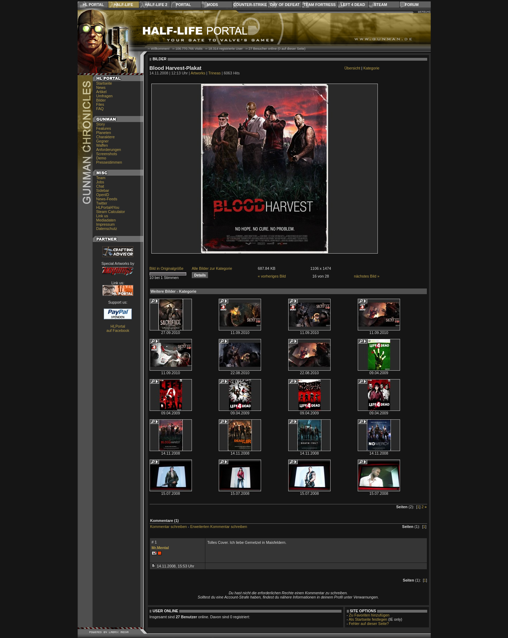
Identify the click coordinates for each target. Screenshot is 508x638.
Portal (183, 4)
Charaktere (105, 137)
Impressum (105, 224)
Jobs (100, 182)
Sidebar (102, 190)
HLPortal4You (107, 207)
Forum (412, 4)
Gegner (102, 141)
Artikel (101, 92)
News (101, 87)
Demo (101, 158)
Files (100, 104)
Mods (212, 4)
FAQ (100, 109)
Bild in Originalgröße (167, 268)
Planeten (103, 132)
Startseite (104, 83)
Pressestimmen (109, 162)
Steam (380, 4)
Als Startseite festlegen (368, 619)
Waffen (102, 145)
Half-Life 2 (156, 4)
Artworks (197, 73)
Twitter (101, 203)
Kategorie (371, 68)
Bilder (101, 100)
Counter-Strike (250, 4)
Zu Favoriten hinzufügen (369, 615)
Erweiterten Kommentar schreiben (218, 526)
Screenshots (106, 154)
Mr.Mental (160, 548)
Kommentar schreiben (168, 526)
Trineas (214, 73)
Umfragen (104, 96)
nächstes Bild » (366, 276)
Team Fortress (319, 4)
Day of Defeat (285, 4)
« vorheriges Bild (272, 276)
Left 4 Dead (353, 4)
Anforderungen (108, 149)
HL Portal (93, 4)
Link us (102, 216)
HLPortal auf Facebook (118, 328)
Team (100, 178)
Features (103, 128)
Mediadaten (106, 220)
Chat (100, 186)
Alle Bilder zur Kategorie (212, 268)
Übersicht (352, 68)
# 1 (154, 542)
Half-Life (123, 4)
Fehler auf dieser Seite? (369, 623)
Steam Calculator (110, 211)
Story (100, 124)
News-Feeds (106, 199)
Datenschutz (106, 228)
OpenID (102, 195)
